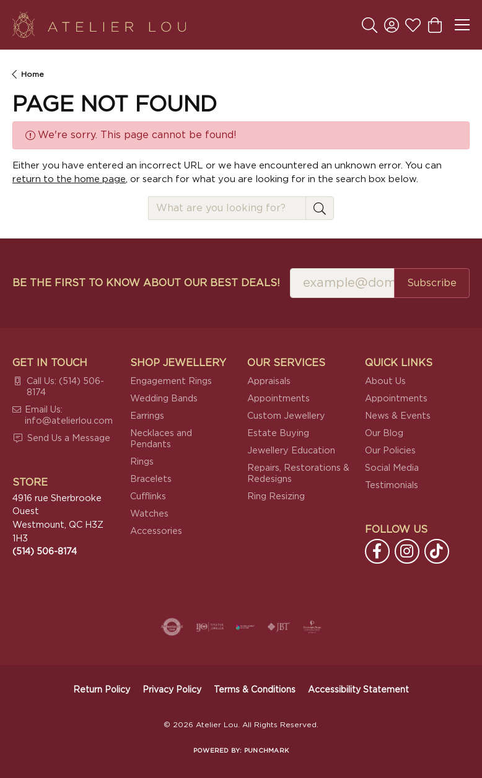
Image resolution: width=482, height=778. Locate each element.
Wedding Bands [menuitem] (164, 398)
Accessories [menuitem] (156, 531)
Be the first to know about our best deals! (146, 283)
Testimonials (391, 485)
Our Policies (390, 450)
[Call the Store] (44, 551)
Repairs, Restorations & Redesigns (298, 473)
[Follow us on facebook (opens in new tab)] (377, 551)
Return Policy (101, 690)
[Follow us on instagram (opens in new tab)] (407, 551)
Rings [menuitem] (142, 461)
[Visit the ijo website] (210, 627)
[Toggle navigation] (462, 25)
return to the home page (69, 179)
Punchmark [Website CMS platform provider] (266, 751)
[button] (369, 24)
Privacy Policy (171, 690)
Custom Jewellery (286, 416)
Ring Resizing (276, 496)
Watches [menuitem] (149, 513)
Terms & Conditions (255, 690)
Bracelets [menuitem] (151, 479)
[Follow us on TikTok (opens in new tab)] (436, 551)
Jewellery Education (291, 450)
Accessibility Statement (358, 690)
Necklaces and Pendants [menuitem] (161, 439)
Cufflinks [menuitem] (148, 496)
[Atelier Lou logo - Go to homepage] (99, 25)
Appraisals (269, 381)
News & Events (398, 416)
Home (32, 74)
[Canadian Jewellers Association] (245, 627)
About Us (385, 381)
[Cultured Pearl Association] (312, 627)
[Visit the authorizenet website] (171, 627)
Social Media (392, 468)
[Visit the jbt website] (279, 627)
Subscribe (432, 283)
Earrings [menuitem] (147, 416)
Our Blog (384, 433)
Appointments (278, 398)
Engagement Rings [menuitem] (171, 381)
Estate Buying (278, 433)
